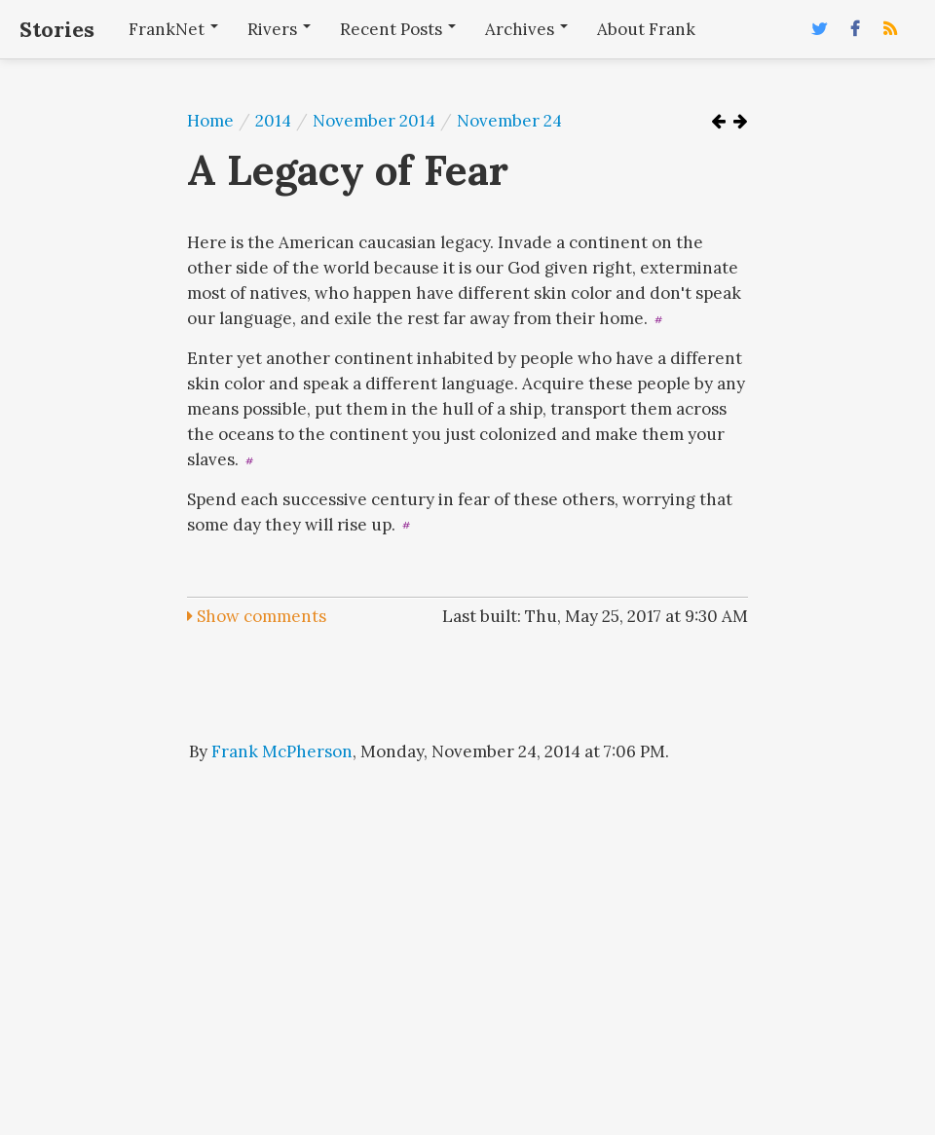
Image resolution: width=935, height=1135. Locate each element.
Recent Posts (398, 29)
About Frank (646, 29)
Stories (56, 29)
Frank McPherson (282, 751)
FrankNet (173, 29)
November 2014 (374, 120)
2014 (273, 120)
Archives (526, 29)
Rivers (279, 29)
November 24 (509, 120)
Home (210, 120)
